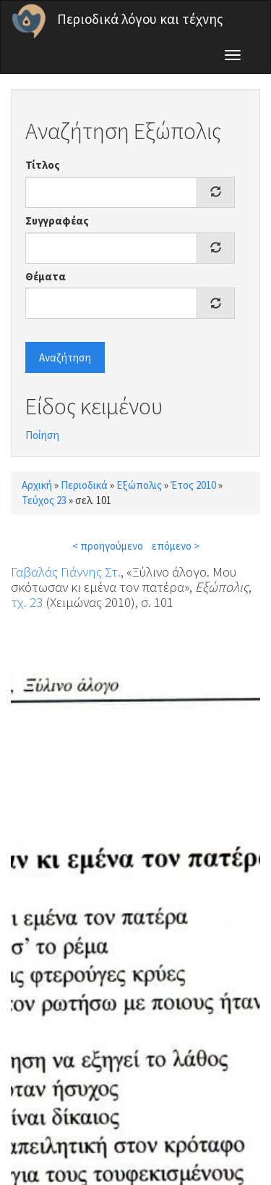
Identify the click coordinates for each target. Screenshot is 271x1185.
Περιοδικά (84, 485)
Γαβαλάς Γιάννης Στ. (66, 571)
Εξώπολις (139, 485)
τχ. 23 (27, 602)
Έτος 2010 (193, 485)
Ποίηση (42, 435)
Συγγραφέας (57, 220)
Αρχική (37, 485)
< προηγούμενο (107, 546)
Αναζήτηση (65, 357)
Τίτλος (42, 165)
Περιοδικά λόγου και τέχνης (140, 19)
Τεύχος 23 (44, 500)
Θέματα (45, 276)
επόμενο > (175, 546)
